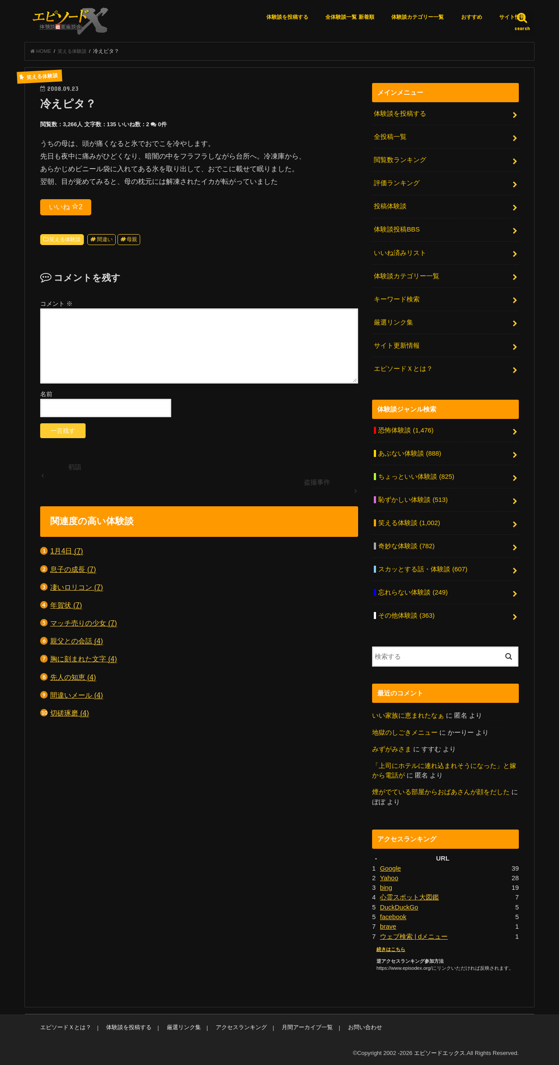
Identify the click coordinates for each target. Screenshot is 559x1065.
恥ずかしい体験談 (413, 498)
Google (390, 866)
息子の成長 (73, 569)
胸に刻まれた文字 (83, 659)
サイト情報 (512, 17)
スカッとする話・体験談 (422, 568)
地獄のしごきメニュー (405, 730)
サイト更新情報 (397, 345)
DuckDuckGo (399, 905)
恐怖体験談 (405, 429)
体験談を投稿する (287, 17)
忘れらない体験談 (413, 591)
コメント (56, 304)
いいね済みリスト (400, 252)
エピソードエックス (439, 1051)
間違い (105, 240)
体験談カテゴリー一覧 (417, 17)
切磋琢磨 (69, 713)
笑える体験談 (65, 240)
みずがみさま (391, 747)
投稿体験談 (390, 206)
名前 (46, 394)
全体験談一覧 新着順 (349, 17)
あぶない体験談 (409, 452)
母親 (132, 240)
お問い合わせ (364, 1025)
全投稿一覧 (390, 137)
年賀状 (66, 606)
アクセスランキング (240, 1025)
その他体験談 (406, 614)
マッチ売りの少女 (83, 623)
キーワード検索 (397, 298)
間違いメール (76, 695)
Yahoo (389, 876)
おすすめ (471, 17)
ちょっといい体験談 (416, 475)
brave (388, 924)
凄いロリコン (76, 587)
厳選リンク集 (393, 321)
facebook (393, 915)
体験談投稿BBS (397, 229)
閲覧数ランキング (400, 159)
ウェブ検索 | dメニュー (414, 934)
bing (386, 885)
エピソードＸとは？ (403, 367)
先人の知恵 (73, 677)
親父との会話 (76, 641)
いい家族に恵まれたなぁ (408, 714)
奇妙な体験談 (406, 545)
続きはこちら (390, 947)
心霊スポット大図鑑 (409, 895)
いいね (66, 207)
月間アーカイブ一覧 (306, 1025)
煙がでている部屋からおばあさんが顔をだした (441, 790)
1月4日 (66, 551)
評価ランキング (397, 183)
